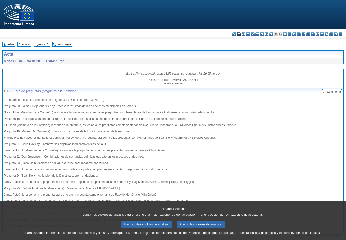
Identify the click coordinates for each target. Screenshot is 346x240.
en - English (266, 34)
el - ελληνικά (262, 34)
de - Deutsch (253, 34)
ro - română (322, 34)
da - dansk (248, 34)
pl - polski (313, 34)
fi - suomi (336, 34)
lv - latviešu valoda (289, 34)
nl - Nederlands (308, 34)
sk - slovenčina (326, 34)
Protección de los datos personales (212, 236)
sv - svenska (340, 34)
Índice (11, 44)
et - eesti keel (257, 34)
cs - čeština (243, 34)
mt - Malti (303, 34)
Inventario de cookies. (306, 236)
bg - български (234, 34)
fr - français (271, 34)
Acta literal (334, 91)
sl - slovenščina (331, 34)
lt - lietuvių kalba (294, 34)
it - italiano (285, 34)
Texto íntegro (64, 44)
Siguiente (40, 44)
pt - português (317, 34)
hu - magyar (299, 34)
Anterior (26, 44)
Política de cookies (263, 236)
